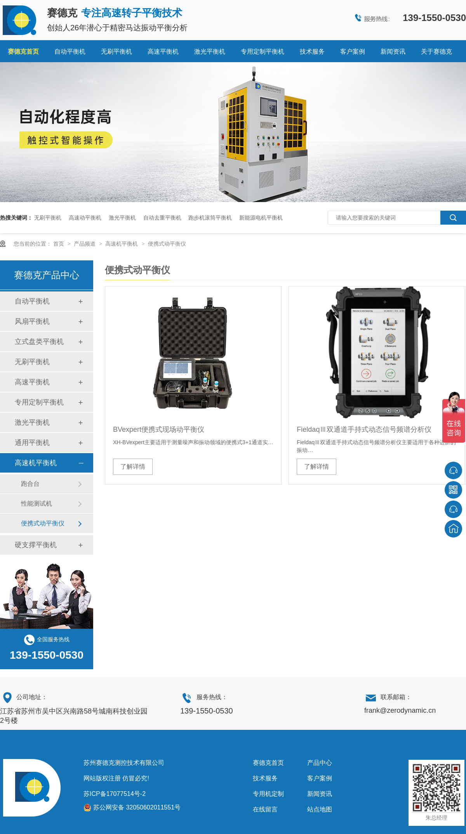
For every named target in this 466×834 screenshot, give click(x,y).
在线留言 (265, 809)
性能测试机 (36, 503)
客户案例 (352, 51)
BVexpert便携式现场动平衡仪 (158, 429)
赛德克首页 (23, 51)
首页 (59, 244)
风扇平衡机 (32, 321)
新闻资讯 (393, 51)
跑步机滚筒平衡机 (210, 218)
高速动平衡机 (85, 218)
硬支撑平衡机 (36, 545)
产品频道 (85, 244)
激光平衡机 (209, 51)
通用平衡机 (32, 443)
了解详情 (132, 466)
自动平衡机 (69, 51)
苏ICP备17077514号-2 (114, 793)
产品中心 (319, 762)
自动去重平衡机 (162, 218)
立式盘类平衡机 (39, 341)
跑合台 (30, 483)
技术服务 (312, 51)
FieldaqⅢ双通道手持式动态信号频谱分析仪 (364, 429)
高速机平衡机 (122, 244)
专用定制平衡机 (262, 51)
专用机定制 (268, 793)
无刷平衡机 (116, 51)
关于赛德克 (436, 51)
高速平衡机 (163, 51)
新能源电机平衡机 (261, 218)
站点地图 (319, 809)
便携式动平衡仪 (167, 244)
